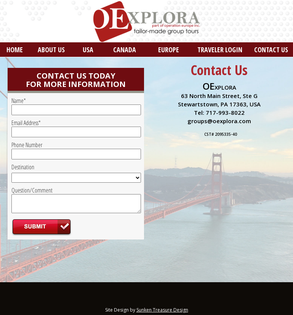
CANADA (124, 49)
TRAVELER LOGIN (219, 49)
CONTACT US (271, 49)
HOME (14, 49)
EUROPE (168, 49)
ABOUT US (51, 49)
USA (88, 49)
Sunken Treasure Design (162, 310)
